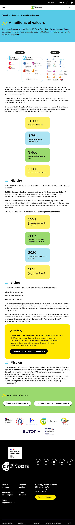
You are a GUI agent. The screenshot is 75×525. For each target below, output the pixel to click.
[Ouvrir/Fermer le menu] (3, 7)
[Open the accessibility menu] (72, 2)
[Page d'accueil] (36, 7)
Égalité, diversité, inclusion (17, 403)
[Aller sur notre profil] (38, 462)
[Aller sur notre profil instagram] (70, 462)
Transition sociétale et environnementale (53, 403)
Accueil (5, 15)
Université (15, 15)
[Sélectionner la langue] (51, 2)
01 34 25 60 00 (40, 491)
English (61, 2)
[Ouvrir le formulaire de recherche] (70, 7)
